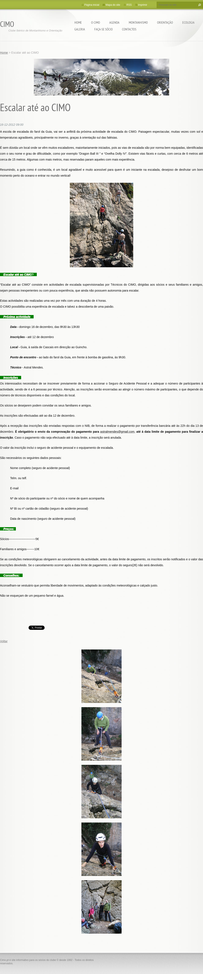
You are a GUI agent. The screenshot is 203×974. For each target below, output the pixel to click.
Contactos (129, 29)
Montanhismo (138, 22)
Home (78, 22)
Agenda (114, 22)
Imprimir (142, 4)
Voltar (4, 641)
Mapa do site (113, 4)
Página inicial (91, 4)
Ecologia (188, 22)
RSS (129, 4)
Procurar (199, 5)
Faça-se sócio (103, 29)
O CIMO (95, 22)
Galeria (79, 29)
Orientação (165, 22)
